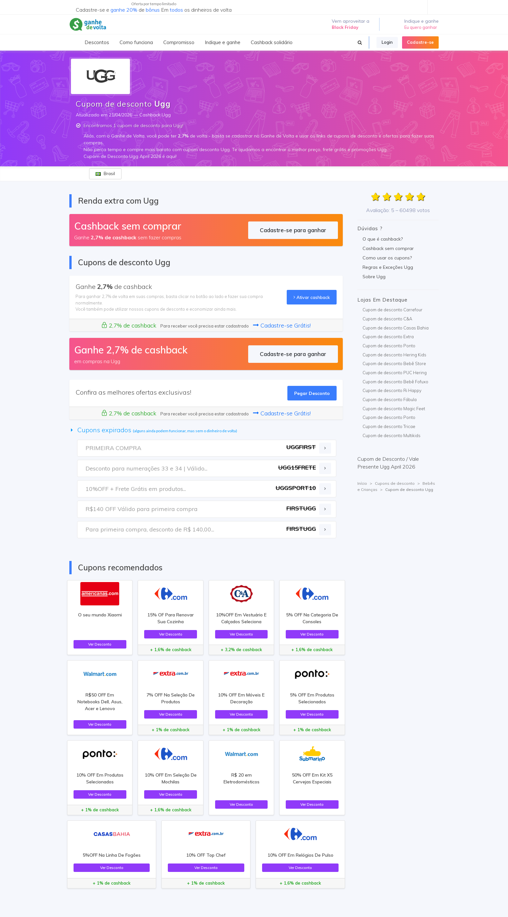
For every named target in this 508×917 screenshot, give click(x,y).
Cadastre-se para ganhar (293, 230)
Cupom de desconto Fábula (390, 399)
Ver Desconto (99, 644)
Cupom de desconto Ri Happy (392, 390)
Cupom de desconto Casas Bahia (396, 327)
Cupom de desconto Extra (388, 336)
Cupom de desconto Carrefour (392, 309)
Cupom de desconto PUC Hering (395, 372)
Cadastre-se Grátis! (282, 325)
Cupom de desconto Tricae (389, 426)
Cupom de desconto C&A (387, 318)
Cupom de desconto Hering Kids (394, 354)
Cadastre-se (420, 42)
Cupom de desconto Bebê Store (394, 363)
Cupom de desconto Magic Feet (394, 408)
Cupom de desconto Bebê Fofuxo (395, 381)
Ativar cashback (312, 297)
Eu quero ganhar (420, 27)
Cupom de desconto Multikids (392, 435)
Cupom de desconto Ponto (389, 345)
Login (387, 42)
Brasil (105, 173)
